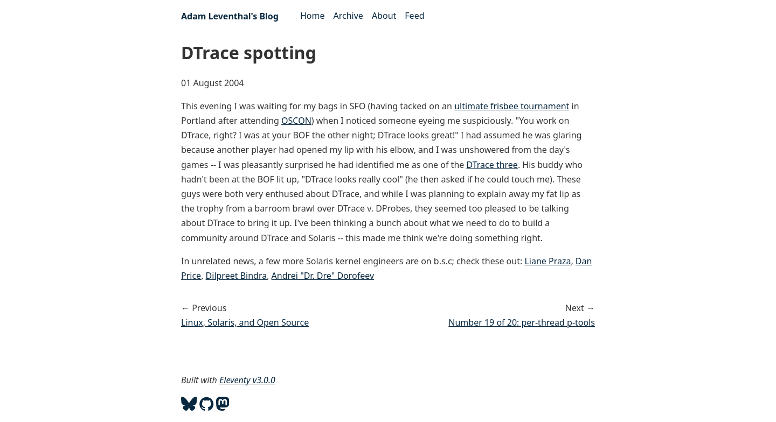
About (384, 16)
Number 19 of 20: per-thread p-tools (521, 322)
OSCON (296, 120)
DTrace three (491, 165)
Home (312, 16)
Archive (348, 16)
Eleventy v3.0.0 (247, 380)
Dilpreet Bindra (236, 276)
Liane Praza (547, 261)
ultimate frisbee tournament (511, 106)
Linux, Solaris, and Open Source (245, 322)
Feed (414, 16)
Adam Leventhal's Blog (230, 16)
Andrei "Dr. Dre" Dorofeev (323, 276)
